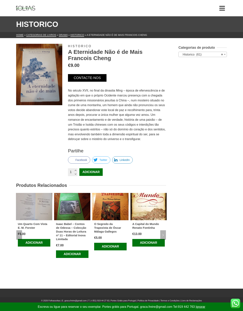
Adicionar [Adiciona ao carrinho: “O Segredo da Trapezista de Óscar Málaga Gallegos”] (110, 246)
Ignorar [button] (200, 306)
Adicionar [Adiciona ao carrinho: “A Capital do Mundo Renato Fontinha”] (148, 242)
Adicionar (91, 172)
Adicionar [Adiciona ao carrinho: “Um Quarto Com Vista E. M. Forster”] (34, 242)
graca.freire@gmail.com (75, 300)
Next (163, 235)
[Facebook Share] (79, 160)
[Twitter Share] (101, 160)
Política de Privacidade (148, 300)
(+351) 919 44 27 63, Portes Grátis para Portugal (113, 300)
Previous (19, 235)
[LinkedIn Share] (122, 160)
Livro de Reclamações (191, 300)
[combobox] (202, 54)
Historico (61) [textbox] (201, 54)
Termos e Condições (169, 300)
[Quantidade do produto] (72, 172)
